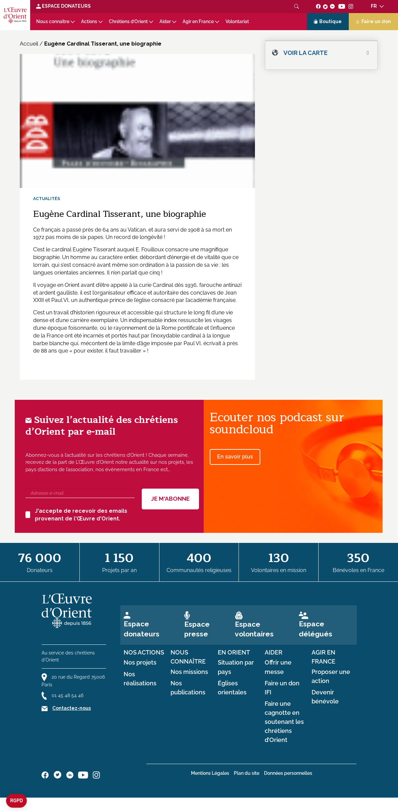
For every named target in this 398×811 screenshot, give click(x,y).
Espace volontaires (254, 629)
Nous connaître (52, 21)
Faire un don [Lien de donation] (373, 21)
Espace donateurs (141, 629)
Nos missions (189, 672)
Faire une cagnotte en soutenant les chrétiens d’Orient (284, 722)
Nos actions (144, 652)
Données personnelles (288, 773)
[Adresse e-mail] (80, 493)
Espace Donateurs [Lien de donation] (63, 6)
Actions (89, 21)
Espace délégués (315, 629)
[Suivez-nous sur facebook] (318, 6)
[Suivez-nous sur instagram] (350, 6)
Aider (165, 21)
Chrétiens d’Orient (128, 21)
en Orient (234, 652)
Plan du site (246, 773)
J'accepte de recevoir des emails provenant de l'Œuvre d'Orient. (76, 515)
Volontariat (237, 21)
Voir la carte (305, 52)
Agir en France (198, 21)
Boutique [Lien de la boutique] (328, 21)
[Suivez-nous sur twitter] (325, 6)
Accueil (29, 44)
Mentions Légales (210, 773)
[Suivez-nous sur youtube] (341, 6)
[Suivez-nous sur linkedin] (332, 6)
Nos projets (140, 662)
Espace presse (197, 629)
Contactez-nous (71, 708)
